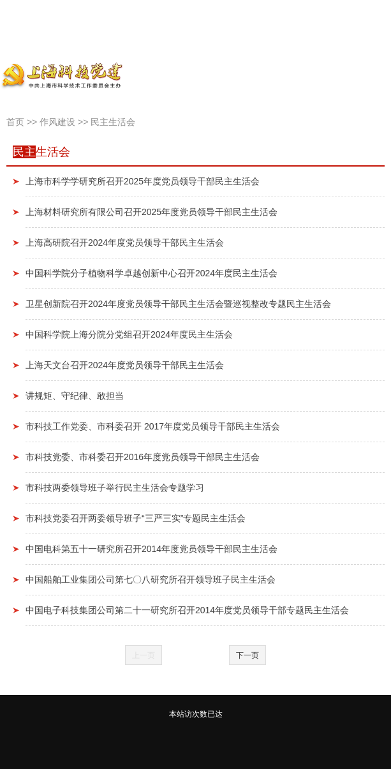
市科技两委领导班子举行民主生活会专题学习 (115, 487)
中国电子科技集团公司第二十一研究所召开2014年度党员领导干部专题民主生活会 (187, 610)
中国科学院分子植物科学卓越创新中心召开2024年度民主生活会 (151, 273)
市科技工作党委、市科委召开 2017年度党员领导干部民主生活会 (153, 426)
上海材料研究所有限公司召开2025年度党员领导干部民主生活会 (151, 212)
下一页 (247, 655)
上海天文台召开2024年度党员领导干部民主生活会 (125, 365)
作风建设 (57, 122)
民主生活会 (113, 122)
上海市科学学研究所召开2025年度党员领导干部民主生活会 (143, 181)
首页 (15, 122)
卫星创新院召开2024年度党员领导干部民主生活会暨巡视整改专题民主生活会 (178, 304)
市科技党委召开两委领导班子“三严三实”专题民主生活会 (136, 518)
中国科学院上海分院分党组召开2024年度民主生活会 (129, 334)
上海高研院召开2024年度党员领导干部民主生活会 (125, 242)
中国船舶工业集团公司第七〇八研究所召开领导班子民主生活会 (151, 579)
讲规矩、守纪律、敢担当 (75, 396)
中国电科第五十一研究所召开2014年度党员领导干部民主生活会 (151, 549)
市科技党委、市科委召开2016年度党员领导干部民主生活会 (143, 457)
